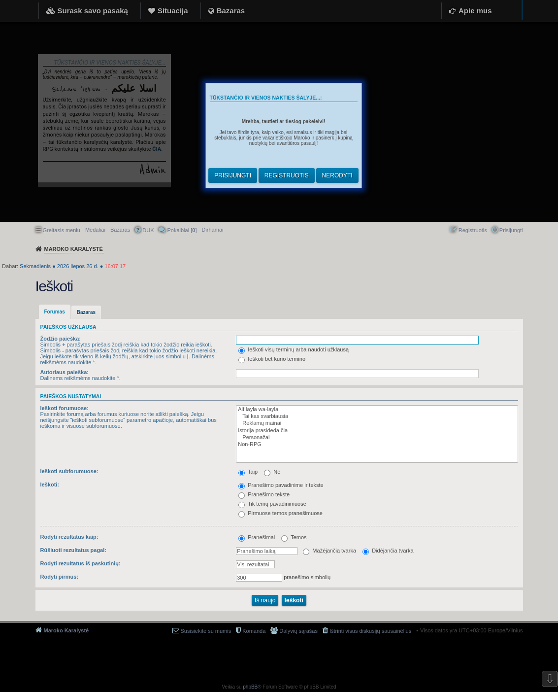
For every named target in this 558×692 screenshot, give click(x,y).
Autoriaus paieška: (64, 372)
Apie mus (475, 10)
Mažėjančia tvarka (329, 551)
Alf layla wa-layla (374, 409)
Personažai (374, 437)
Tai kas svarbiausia (374, 416)
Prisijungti (232, 175)
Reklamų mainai (374, 423)
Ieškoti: (50, 484)
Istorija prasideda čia (374, 430)
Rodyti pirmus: (59, 577)
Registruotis (286, 175)
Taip (248, 472)
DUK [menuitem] (148, 230)
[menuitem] (212, 230)
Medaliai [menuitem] (95, 230)
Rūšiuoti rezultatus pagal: (73, 550)
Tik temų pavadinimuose (272, 504)
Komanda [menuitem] (253, 631)
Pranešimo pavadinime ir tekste (281, 485)
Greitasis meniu (61, 230)
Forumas (54, 311)
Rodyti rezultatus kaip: (69, 537)
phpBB (250, 687)
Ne (272, 472)
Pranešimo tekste (264, 494)
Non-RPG (374, 444)
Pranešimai (256, 537)
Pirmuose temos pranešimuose (280, 513)
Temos (293, 537)
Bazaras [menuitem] (120, 230)
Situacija (173, 10)
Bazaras (231, 10)
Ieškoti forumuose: (64, 408)
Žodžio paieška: (60, 339)
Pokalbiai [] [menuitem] (182, 230)
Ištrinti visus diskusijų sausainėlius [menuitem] (370, 631)
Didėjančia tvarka (387, 551)
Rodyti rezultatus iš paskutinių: (80, 563)
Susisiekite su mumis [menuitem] (206, 631)
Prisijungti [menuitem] (511, 230)
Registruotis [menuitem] (473, 230)
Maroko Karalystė (66, 630)
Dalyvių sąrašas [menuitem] (298, 631)
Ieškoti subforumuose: (69, 471)
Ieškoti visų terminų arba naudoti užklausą (293, 349)
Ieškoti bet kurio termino (271, 359)
